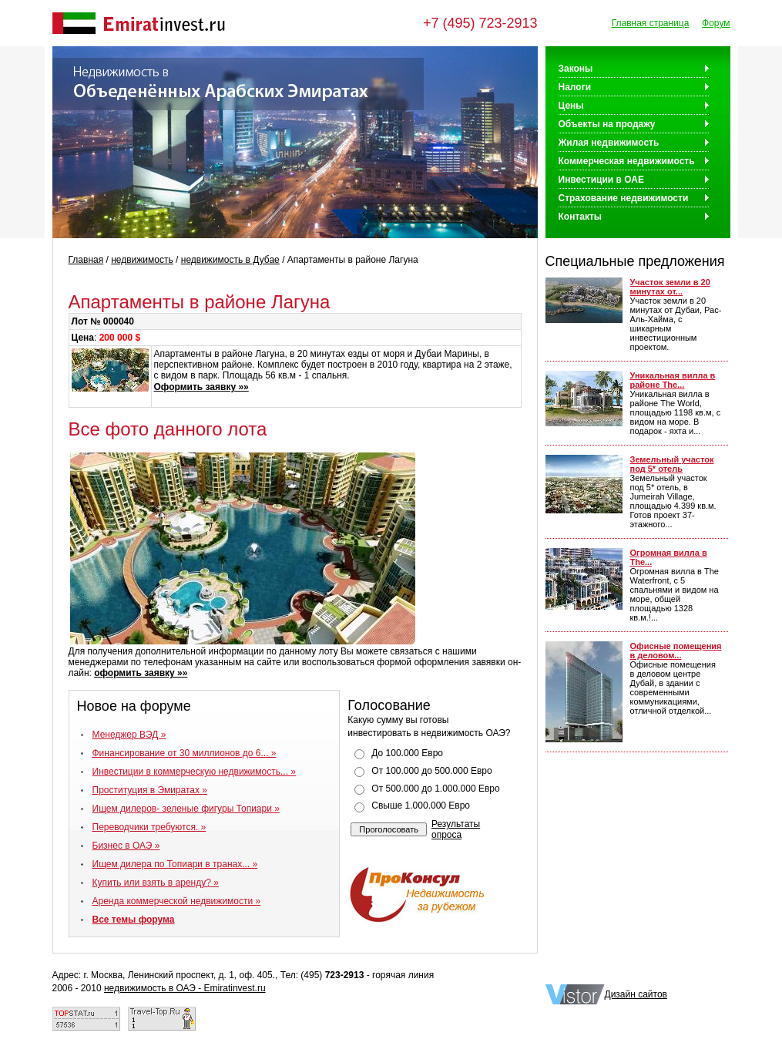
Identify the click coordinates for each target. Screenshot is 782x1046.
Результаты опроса (455, 829)
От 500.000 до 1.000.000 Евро (435, 788)
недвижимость (142, 259)
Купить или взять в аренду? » (155, 882)
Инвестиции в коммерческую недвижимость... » (194, 771)
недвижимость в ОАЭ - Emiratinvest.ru (185, 988)
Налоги (575, 87)
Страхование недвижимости (624, 198)
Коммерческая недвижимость (627, 161)
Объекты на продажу (607, 124)
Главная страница (651, 23)
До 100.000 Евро (407, 753)
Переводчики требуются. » (149, 827)
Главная (86, 259)
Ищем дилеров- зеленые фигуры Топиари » (186, 808)
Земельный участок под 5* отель (672, 464)
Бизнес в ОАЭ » (126, 845)
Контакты (580, 216)
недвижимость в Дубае (230, 259)
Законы (576, 68)
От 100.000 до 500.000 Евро (431, 770)
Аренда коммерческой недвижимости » (176, 901)
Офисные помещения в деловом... (676, 650)
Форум (716, 23)
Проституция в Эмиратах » (150, 790)
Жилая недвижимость (609, 142)
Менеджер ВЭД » (129, 734)
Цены (571, 105)
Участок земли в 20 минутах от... (670, 286)
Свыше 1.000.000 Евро (420, 805)
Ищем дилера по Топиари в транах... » (175, 864)
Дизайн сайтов (636, 994)
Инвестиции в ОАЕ (601, 179)
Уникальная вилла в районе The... (673, 380)
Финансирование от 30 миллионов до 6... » (184, 753)
